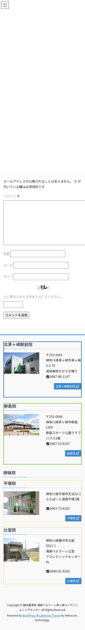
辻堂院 (73, 581)
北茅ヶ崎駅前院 (67, 386)
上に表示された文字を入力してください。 (33, 296)
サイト (8, 276)
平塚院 (73, 518)
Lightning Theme (50, 615)
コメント (11, 195)
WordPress (29, 615)
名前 (6, 253)
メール (8, 265)
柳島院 (73, 453)
